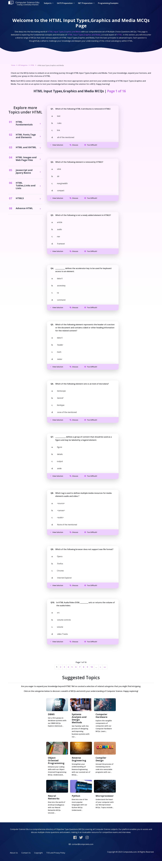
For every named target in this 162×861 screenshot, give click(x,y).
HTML (32, 65)
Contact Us (26, 853)
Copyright (38, 853)
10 (92, 667)
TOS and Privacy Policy (55, 853)
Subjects (48, 3)
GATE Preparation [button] (65, 3)
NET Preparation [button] (85, 3)
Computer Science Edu (23, 3)
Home (13, 65)
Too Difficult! (90, 145)
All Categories (23, 65)
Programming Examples (108, 3)
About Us (14, 853)
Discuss (74, 145)
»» (105, 667)
